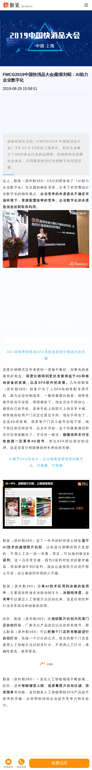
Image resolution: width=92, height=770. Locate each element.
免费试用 (59, 763)
